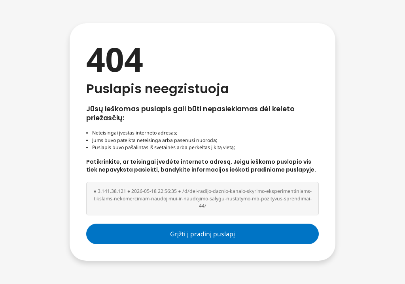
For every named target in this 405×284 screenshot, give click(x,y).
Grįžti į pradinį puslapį (202, 234)
